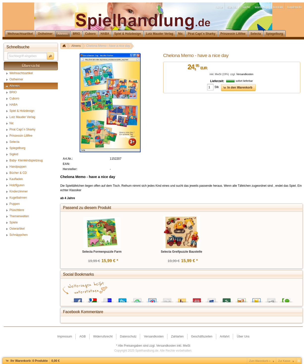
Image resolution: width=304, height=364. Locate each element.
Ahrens (76, 46)
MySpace (211, 299)
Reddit (271, 299)
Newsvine (226, 299)
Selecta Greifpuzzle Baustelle (181, 251)
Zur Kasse (284, 360)
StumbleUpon (137, 299)
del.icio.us (107, 299)
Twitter (122, 299)
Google (92, 299)
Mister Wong (196, 299)
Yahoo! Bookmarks (182, 299)
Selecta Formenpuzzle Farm (102, 251)
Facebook (77, 299)
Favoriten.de (256, 299)
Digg (167, 299)
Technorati (286, 299)
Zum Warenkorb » (260, 360)
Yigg (241, 299)
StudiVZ (152, 299)
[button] (50, 56)
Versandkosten (244, 74)
